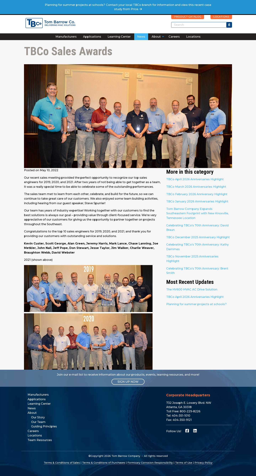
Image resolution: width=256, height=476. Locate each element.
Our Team (38, 422)
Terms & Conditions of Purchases (103, 462)
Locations (193, 36)
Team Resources (40, 440)
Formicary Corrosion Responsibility (150, 462)
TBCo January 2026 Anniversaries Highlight (197, 201)
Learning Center (119, 36)
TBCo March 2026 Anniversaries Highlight (196, 186)
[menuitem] (66, 36)
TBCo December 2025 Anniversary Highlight (198, 237)
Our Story (38, 417)
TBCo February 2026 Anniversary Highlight (196, 194)
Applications (92, 36)
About (156, 36)
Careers (174, 36)
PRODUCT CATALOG (187, 16)
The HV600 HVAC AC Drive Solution (191, 289)
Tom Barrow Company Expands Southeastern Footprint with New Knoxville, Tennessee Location (197, 213)
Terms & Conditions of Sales (62, 462)
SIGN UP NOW (128, 381)
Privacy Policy (203, 462)
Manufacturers (66, 36)
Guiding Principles (44, 426)
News (141, 36)
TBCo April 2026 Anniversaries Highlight (195, 179)
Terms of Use (183, 462)
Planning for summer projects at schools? (196, 304)
